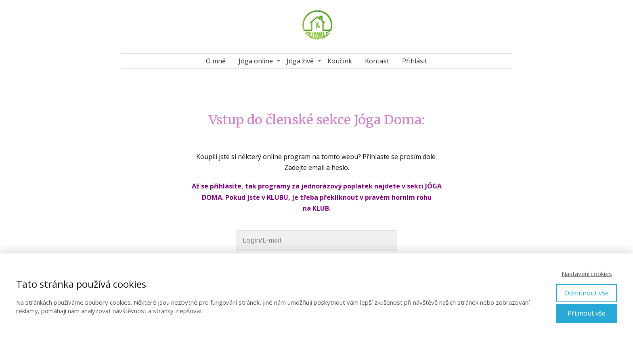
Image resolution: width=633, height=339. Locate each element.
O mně (216, 60)
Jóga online (256, 60)
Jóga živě (300, 60)
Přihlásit (414, 60)
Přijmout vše (587, 313)
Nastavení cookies (587, 274)
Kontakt (377, 60)
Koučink (339, 60)
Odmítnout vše (586, 293)
